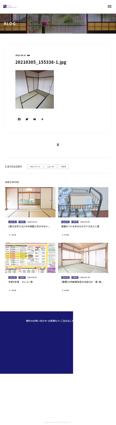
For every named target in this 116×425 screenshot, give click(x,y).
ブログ (63, 167)
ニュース (50, 167)
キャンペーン (35, 167)
